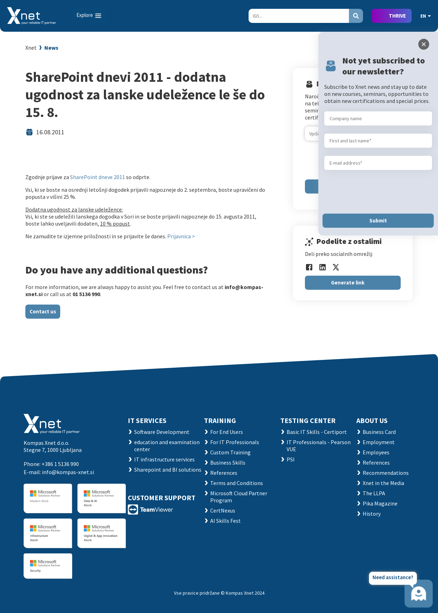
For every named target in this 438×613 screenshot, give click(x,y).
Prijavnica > (181, 236)
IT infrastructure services (164, 459)
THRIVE (397, 15)
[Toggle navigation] (89, 15)
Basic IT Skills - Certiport (317, 431)
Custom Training (230, 452)
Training (220, 420)
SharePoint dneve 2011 (98, 176)
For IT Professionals (234, 442)
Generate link (347, 282)
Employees (376, 452)
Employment (379, 442)
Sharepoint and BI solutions (167, 469)
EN (425, 16)
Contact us (43, 311)
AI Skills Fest (225, 520)
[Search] (299, 16)
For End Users (226, 431)
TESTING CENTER (308, 420)
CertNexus (222, 510)
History (372, 513)
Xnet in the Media (383, 482)
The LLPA (374, 493)
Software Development (161, 431)
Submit (378, 220)
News (51, 47)
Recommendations (386, 472)
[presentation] (377, 192)
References (223, 472)
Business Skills (227, 462)
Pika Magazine (380, 503)
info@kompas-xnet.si (68, 472)
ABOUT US (372, 420)
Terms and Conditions (236, 482)
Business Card (379, 431)
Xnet (31, 47)
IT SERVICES (147, 420)
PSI (291, 459)
